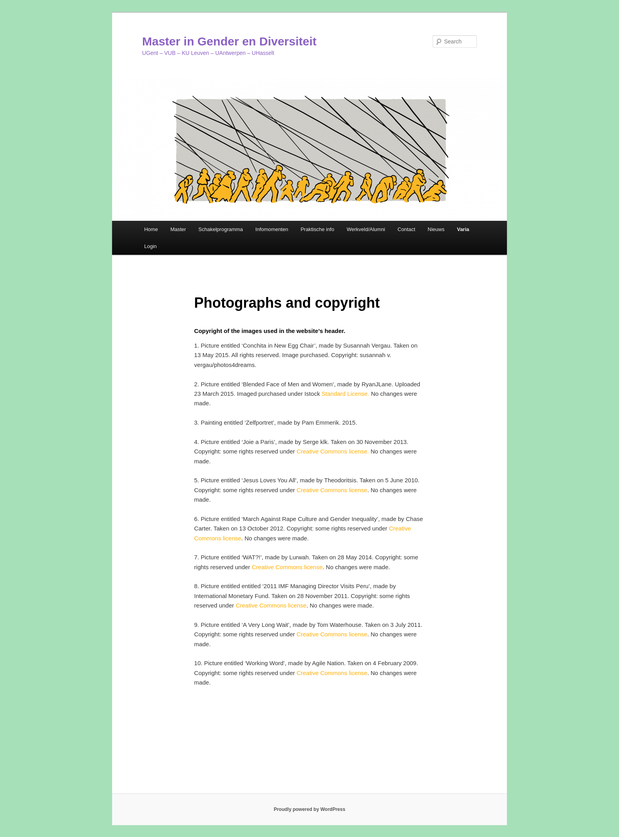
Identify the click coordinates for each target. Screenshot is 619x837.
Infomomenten (271, 229)
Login (150, 246)
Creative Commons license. (333, 451)
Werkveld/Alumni (366, 229)
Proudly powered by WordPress (309, 809)
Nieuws (436, 229)
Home (151, 229)
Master (178, 229)
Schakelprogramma (221, 229)
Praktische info (317, 229)
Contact (406, 229)
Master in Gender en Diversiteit (229, 41)
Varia (463, 229)
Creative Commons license (331, 490)
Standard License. (346, 393)
